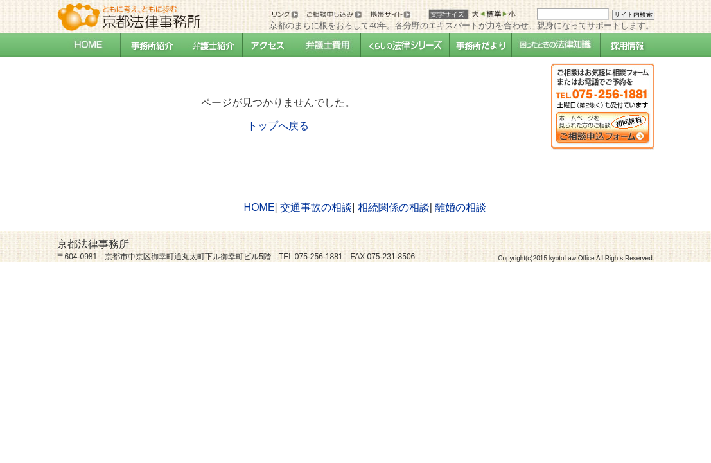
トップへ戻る (278, 125)
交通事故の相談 (316, 207)
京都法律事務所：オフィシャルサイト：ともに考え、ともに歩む (129, 14)
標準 (491, 14)
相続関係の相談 (394, 207)
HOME (259, 207)
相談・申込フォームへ (602, 106)
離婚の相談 (460, 207)
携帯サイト (389, 13)
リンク (284, 13)
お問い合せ (334, 13)
